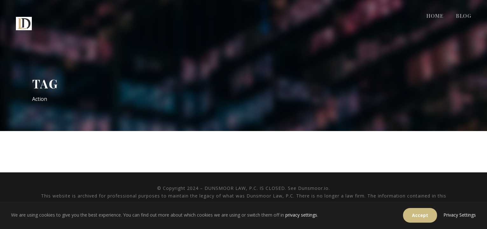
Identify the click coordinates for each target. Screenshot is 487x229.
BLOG (463, 15)
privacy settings (301, 215)
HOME (434, 15)
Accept (420, 215)
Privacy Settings (459, 215)
